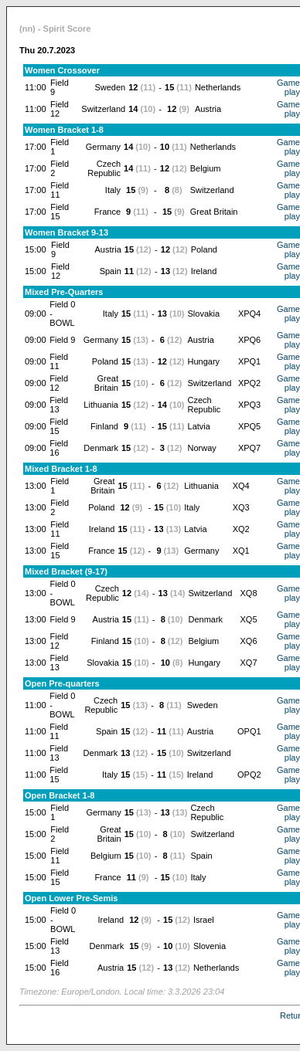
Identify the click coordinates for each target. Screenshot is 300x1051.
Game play (288, 87)
